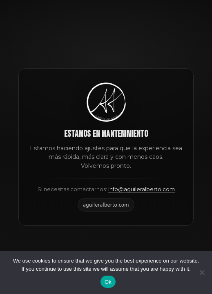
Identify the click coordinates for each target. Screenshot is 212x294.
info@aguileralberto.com (141, 189)
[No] (202, 272)
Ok (108, 282)
